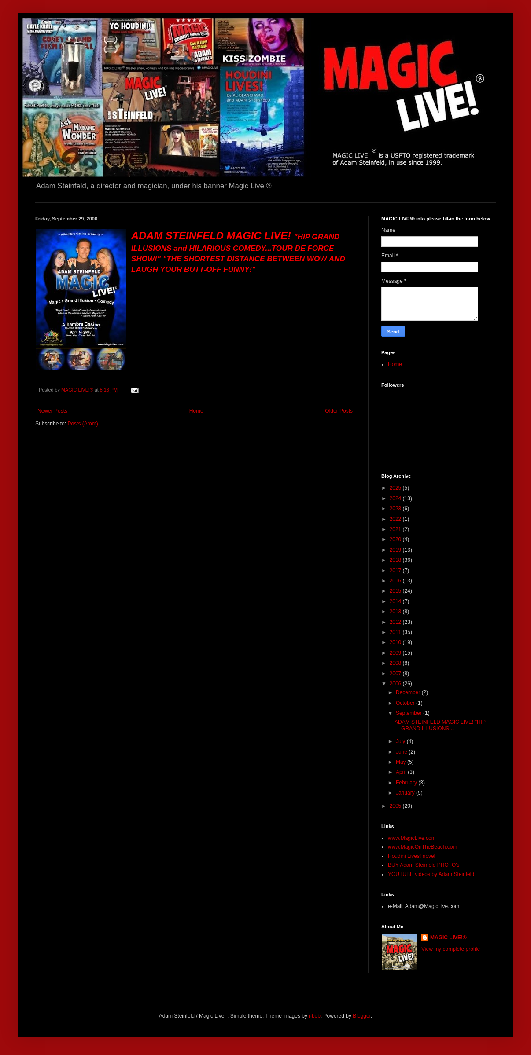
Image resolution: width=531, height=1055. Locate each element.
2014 (396, 601)
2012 (396, 622)
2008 (396, 663)
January (406, 793)
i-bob (315, 1016)
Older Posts (339, 411)
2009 (396, 653)
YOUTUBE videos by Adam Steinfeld (431, 874)
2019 (396, 550)
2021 (396, 529)
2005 (396, 806)
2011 (396, 632)
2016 (396, 581)
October (406, 703)
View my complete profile (450, 949)
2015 (396, 591)
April (402, 772)
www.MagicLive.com (412, 838)
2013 (396, 611)
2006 (396, 684)
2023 (396, 509)
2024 (396, 498)
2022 (396, 519)
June (402, 752)
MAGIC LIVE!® (448, 937)
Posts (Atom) (82, 424)
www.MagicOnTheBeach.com (422, 847)
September (409, 713)
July (401, 741)
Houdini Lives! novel (411, 856)
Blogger (362, 1016)
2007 (396, 673)
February (407, 783)
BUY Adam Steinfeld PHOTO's (424, 865)
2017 (396, 571)
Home (196, 411)
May (401, 762)
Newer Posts (52, 411)
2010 (396, 642)
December (409, 692)
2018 (396, 560)
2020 (396, 539)
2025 (396, 488)
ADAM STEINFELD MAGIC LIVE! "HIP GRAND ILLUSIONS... (440, 725)
